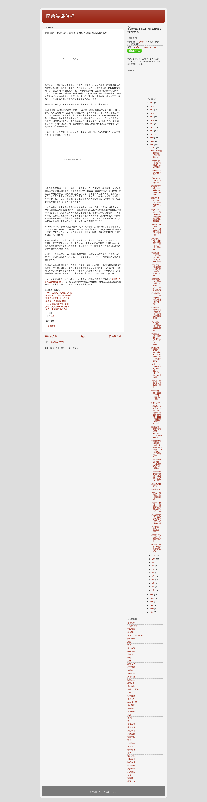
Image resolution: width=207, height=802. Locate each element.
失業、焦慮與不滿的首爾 (56, 309)
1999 (152, 612)
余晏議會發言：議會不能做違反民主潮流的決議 (156, 519)
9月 (153, 562)
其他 (129, 753)
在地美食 (131, 699)
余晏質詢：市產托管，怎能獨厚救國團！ (156, 326)
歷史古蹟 (131, 648)
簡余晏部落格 (60, 16)
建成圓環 (131, 727)
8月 (153, 566)
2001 (152, 605)
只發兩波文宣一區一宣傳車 (57, 307)
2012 (152, 127)
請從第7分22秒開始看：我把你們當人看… (156, 202)
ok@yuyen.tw (142, 42)
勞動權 (130, 778)
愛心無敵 (131, 686)
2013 (152, 124)
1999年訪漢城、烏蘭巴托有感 (58, 293)
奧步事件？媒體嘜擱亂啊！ (57, 301)
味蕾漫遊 (131, 750)
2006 (152, 595)
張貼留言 (51, 326)
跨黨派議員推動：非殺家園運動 (156, 538)
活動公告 (131, 674)
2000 (152, 609)
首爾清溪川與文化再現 (156, 173)
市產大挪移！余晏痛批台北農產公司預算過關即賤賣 (156, 215)
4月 (153, 580)
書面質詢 (131, 705)
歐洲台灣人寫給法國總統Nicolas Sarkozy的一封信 (156, 432)
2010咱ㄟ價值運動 (135, 636)
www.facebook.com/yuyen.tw (144, 47)
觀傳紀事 (131, 718)
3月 (153, 583)
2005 (152, 598)
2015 (152, 117)
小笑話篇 (131, 743)
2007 (152, 145)
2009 (152, 138)
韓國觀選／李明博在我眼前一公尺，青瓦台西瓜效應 (156, 339)
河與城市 (131, 769)
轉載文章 (131, 737)
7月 (153, 569)
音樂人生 (131, 693)
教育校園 (131, 712)
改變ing (130, 654)
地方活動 (131, 683)
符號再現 (131, 696)
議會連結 (131, 765)
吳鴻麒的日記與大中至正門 (156, 529)
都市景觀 (131, 667)
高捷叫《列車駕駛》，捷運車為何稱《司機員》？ (156, 230)
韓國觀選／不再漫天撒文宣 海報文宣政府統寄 (157, 257)
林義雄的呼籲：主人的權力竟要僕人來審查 (156, 190)
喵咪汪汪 (131, 680)
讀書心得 (131, 664)
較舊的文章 (115, 336)
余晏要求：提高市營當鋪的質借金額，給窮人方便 (156, 270)
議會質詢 (131, 632)
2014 (152, 120)
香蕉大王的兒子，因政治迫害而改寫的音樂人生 (156, 507)
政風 (129, 740)
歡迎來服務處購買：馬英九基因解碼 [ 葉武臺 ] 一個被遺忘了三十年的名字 (156, 448)
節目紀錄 (131, 623)
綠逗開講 (131, 781)
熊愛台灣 (131, 724)
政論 (52, 316)
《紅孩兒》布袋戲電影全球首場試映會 (156, 164)
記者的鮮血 (156, 489)
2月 (153, 587)
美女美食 (131, 734)
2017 (152, 110)
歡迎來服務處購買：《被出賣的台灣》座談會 (156, 464)
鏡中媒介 (131, 639)
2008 (152, 141)
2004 (152, 602)
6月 (153, 573)
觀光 (129, 721)
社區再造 (131, 759)
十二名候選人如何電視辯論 (57, 304)
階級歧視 (131, 762)
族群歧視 (131, 677)
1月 (153, 590)
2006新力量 (132, 702)
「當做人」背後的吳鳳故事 (156, 180)
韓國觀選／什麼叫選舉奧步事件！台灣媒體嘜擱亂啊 (156, 313)
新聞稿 (130, 670)
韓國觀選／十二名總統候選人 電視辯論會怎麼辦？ (157, 298)
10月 (154, 559)
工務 (129, 661)
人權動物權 (132, 626)
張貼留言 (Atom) (57, 342)
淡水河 (130, 747)
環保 (129, 658)
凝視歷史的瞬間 (156, 485)
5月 (153, 576)
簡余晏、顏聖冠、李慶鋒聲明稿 (156, 496)
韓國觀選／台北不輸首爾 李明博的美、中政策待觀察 (156, 284)
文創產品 (131, 756)
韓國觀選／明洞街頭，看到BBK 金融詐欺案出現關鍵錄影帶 (156, 354)
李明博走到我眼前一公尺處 (57, 298)
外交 (129, 715)
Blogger (114, 792)
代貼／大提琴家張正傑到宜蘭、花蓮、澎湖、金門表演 (156, 370)
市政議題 (131, 629)
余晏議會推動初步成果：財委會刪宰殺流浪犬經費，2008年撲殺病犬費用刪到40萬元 (156, 415)
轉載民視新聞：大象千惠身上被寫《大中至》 (156, 395)
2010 (152, 134)
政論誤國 (131, 731)
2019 (152, 103)
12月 (154, 148)
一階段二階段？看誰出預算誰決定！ (156, 548)
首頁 (83, 336)
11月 (154, 555)
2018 (152, 106)
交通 (129, 645)
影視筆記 (131, 708)
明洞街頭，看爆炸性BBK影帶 (58, 295)
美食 (129, 775)
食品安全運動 (133, 689)
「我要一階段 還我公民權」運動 (156, 384)
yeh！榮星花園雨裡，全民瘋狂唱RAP (156, 154)
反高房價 (131, 772)
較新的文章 (51, 336)
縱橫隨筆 (131, 651)
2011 (152, 131)
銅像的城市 (156, 403)
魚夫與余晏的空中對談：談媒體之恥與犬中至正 (156, 476)
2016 (152, 113)
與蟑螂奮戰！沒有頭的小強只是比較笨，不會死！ (156, 244)
